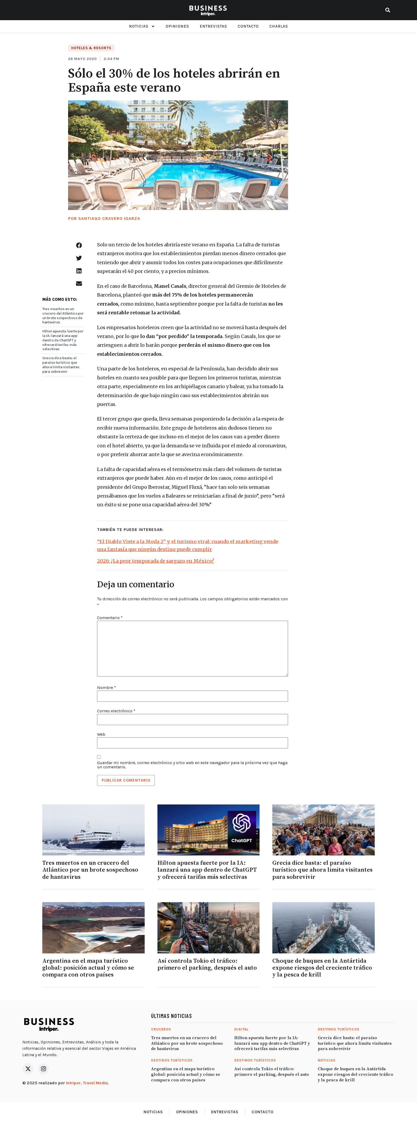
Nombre (106, 688)
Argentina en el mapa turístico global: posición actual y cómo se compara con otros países (88, 968)
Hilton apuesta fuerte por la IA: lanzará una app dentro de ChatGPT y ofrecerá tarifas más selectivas (63, 340)
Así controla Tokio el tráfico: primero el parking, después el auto (207, 964)
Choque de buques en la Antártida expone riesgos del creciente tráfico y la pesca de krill (322, 968)
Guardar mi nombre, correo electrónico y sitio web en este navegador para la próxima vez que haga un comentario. (192, 765)
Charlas (278, 26)
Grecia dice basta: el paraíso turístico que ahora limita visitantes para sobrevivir (61, 365)
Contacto (248, 26)
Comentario (110, 618)
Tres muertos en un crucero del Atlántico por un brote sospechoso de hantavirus (63, 315)
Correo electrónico (116, 711)
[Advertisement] (334, 148)
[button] (387, 10)
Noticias (142, 26)
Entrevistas (213, 26)
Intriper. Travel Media (87, 1082)
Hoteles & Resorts (91, 48)
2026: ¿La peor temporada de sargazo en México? (155, 561)
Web (101, 734)
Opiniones (177, 26)
